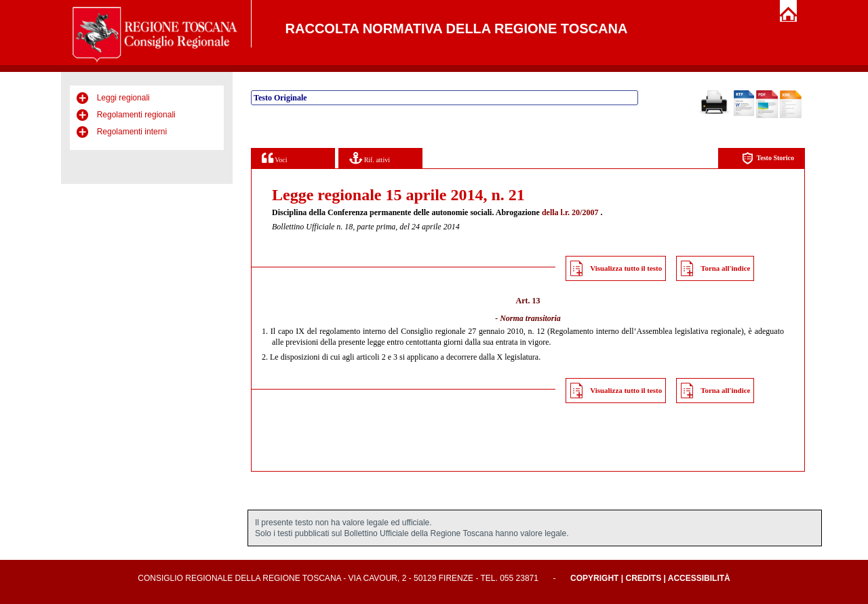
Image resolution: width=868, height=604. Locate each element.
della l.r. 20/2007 (570, 212)
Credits (643, 578)
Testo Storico (768, 158)
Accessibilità (699, 578)
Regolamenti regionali (136, 114)
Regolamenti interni (132, 131)
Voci (274, 158)
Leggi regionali (123, 97)
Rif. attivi (369, 158)
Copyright (594, 578)
